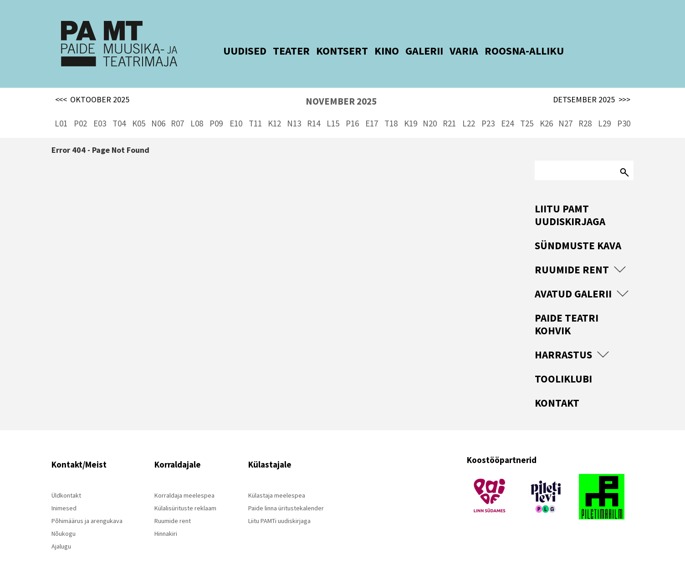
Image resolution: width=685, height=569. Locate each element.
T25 (526, 109)
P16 (352, 109)
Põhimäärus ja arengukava (87, 507)
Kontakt (557, 388)
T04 (119, 109)
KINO (374, 51)
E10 (236, 109)
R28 (585, 109)
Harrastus (563, 340)
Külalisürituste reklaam (185, 494)
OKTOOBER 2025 (92, 85)
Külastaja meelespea (276, 481)
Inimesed (64, 494)
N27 (565, 109)
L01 (61, 109)
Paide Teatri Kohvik (566, 310)
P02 (80, 109)
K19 (410, 109)
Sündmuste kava (578, 231)
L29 (604, 109)
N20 (430, 109)
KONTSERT (329, 51)
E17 (371, 109)
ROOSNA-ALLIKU (511, 51)
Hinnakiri (165, 519)
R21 (449, 109)
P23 (488, 109)
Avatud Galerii (573, 279)
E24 (507, 109)
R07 (177, 109)
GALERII (411, 51)
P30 (623, 109)
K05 (138, 109)
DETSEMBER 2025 (591, 85)
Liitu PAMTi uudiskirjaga (279, 507)
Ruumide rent (572, 255)
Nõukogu (63, 519)
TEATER (278, 51)
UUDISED (232, 51)
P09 (216, 109)
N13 (294, 109)
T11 (255, 109)
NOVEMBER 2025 (341, 87)
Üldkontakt (66, 481)
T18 (391, 109)
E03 (99, 109)
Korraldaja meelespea (184, 481)
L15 (333, 109)
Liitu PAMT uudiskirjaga (570, 201)
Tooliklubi (563, 364)
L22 (468, 109)
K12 (274, 109)
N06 (158, 109)
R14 (313, 109)
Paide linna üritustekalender (286, 494)
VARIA (451, 51)
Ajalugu (61, 532)
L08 (196, 109)
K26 (546, 109)
